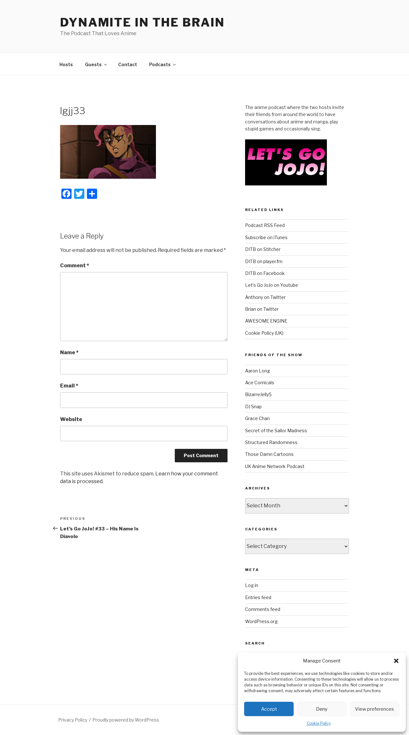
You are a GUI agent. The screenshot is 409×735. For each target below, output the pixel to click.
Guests (96, 64)
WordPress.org (261, 621)
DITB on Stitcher (263, 249)
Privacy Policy (72, 720)
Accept (269, 709)
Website (71, 419)
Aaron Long (257, 370)
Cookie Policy (319, 723)
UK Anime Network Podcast (275, 466)
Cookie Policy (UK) (264, 333)
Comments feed (262, 609)
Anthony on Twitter (265, 297)
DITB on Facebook (265, 273)
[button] (396, 661)
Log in (251, 585)
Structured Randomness (271, 442)
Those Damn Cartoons (269, 454)
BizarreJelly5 (258, 394)
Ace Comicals (259, 382)
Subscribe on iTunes (266, 237)
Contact (127, 64)
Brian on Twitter (262, 309)
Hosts (66, 64)
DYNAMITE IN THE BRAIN (142, 22)
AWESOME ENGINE (266, 321)
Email (69, 386)
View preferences (374, 709)
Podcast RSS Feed (265, 225)
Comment (74, 265)
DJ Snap (253, 406)
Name (69, 352)
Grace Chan (257, 418)
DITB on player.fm (263, 261)
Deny (322, 709)
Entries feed (258, 597)
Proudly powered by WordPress (125, 720)
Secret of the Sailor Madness (276, 430)
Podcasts (163, 64)
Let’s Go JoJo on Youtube (271, 285)
